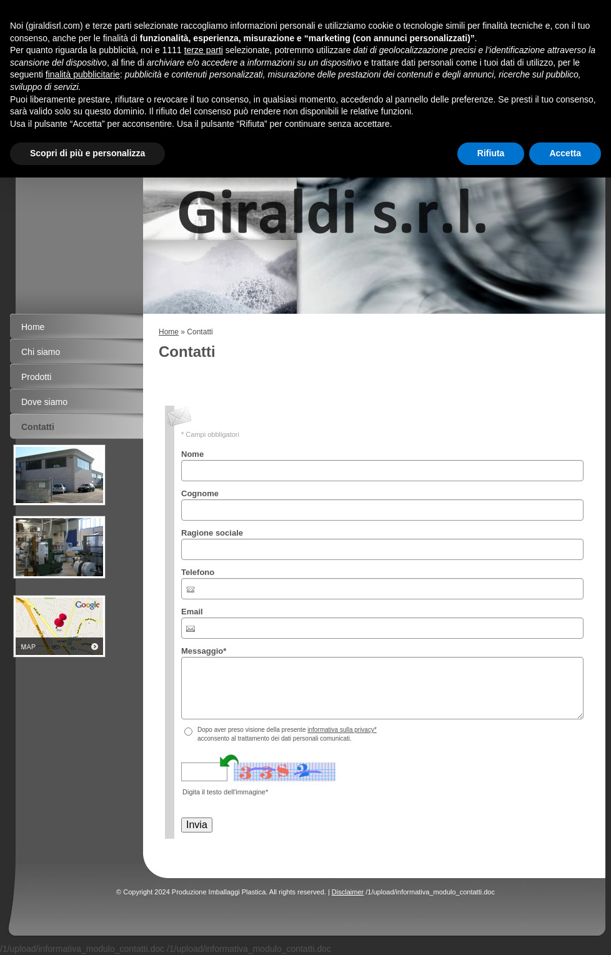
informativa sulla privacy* (342, 729)
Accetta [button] (565, 153)
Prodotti (36, 377)
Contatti (37, 427)
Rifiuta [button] (491, 153)
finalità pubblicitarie (83, 74)
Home (169, 332)
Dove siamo (44, 402)
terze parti (203, 50)
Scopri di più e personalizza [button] (87, 153)
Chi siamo (40, 352)
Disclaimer (348, 892)
